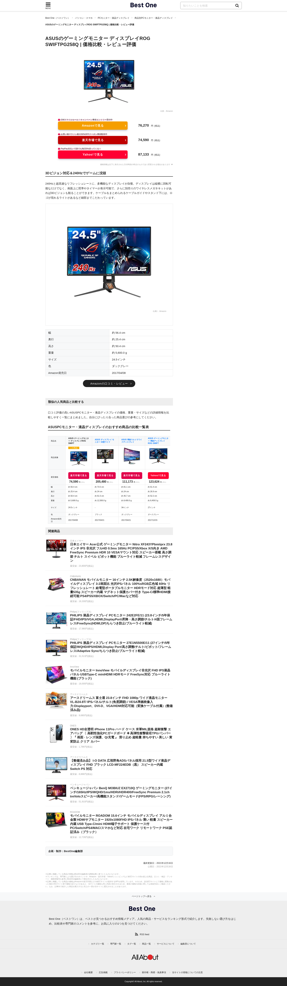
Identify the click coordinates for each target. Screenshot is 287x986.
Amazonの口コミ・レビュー (109, 383)
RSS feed (144, 934)
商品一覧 (146, 944)
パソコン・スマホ (84, 18)
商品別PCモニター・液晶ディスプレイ (154, 18)
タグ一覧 (131, 944)
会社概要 (88, 972)
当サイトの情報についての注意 (187, 972)
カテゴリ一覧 (97, 944)
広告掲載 (103, 972)
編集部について (188, 944)
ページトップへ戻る (142, 896)
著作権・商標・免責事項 (154, 972)
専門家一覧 (115, 944)
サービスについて (165, 944)
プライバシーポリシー (125, 972)
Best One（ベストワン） (57, 18)
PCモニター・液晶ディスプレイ (113, 18)
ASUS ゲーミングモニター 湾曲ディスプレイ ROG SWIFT (158, 440)
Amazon (169, 111)
